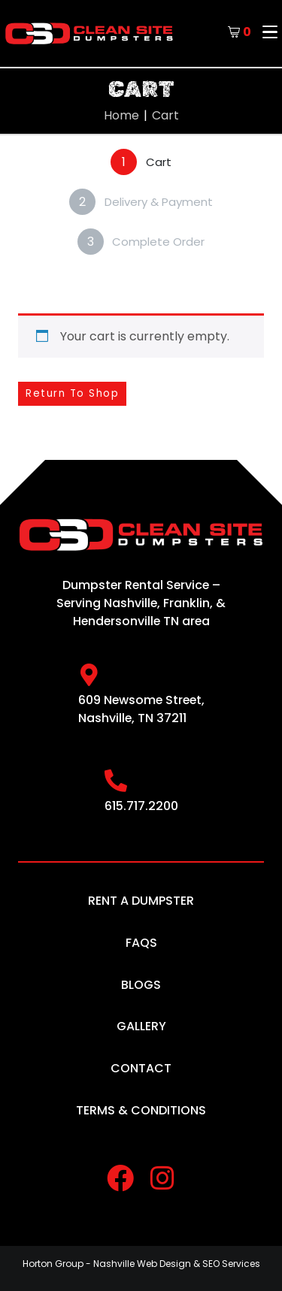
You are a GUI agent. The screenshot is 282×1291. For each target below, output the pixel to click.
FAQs (141, 942)
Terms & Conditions (141, 1110)
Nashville (130, 603)
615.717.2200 (141, 806)
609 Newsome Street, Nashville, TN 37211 (141, 709)
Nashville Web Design (142, 1263)
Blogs (141, 984)
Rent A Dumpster (141, 900)
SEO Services (231, 1263)
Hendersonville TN (126, 621)
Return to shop (72, 393)
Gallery (141, 1026)
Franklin (186, 603)
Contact (141, 1068)
